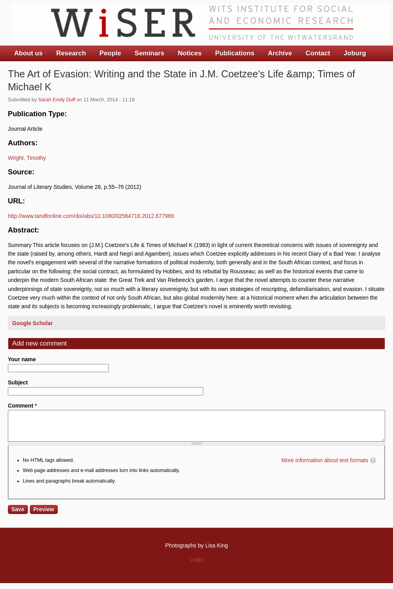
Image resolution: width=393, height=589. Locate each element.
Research (71, 53)
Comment (22, 405)
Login (196, 565)
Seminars (150, 53)
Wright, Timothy (27, 158)
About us (28, 53)
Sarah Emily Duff (56, 99)
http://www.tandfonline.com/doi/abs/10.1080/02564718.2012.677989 (91, 216)
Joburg (354, 53)
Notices (190, 53)
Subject (18, 382)
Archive (280, 53)
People (110, 53)
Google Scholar (32, 323)
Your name (22, 359)
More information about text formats (324, 466)
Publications (234, 53)
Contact (318, 53)
